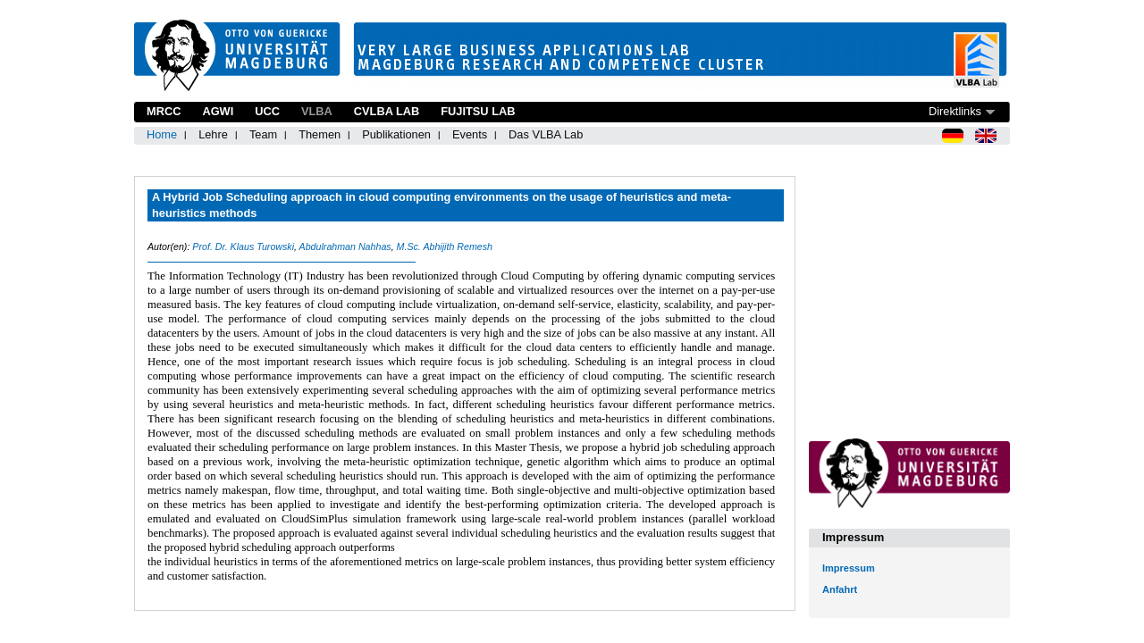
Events (469, 134)
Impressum (848, 568)
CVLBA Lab (386, 111)
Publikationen (396, 134)
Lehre (213, 134)
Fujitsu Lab (478, 111)
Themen (320, 134)
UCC (267, 111)
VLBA (316, 111)
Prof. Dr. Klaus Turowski (243, 246)
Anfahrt (839, 589)
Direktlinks (955, 111)
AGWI (217, 111)
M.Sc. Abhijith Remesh (444, 246)
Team (263, 134)
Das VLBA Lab (546, 134)
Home (162, 134)
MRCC (164, 111)
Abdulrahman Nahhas (345, 246)
